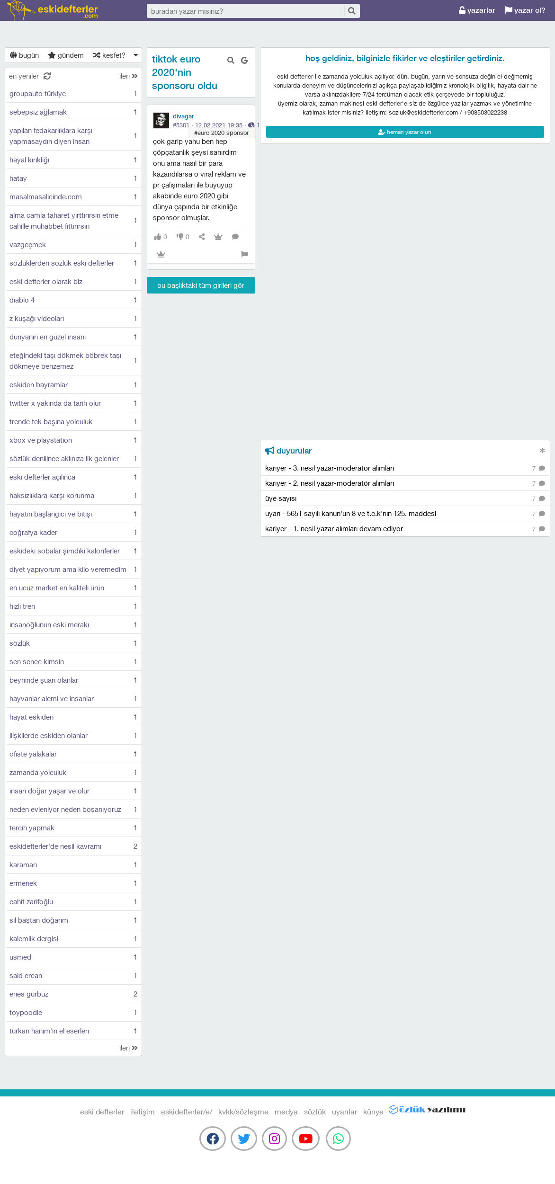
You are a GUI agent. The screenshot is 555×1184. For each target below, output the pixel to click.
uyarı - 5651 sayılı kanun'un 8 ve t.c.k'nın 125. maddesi (405, 513)
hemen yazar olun (404, 131)
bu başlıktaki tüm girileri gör (200, 285)
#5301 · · (216, 125)
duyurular (288, 450)
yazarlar (477, 10)
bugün (24, 55)
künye (373, 1111)
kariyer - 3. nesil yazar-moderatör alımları (405, 468)
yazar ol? (525, 10)
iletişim (142, 1111)
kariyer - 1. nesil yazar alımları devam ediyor (405, 529)
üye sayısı (405, 498)
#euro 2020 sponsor (221, 132)
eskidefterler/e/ (186, 1111)
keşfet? (109, 55)
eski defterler (52, 10)
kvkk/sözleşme (243, 1111)
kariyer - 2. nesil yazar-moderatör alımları (405, 483)
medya (286, 1111)
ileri (128, 75)
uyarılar (344, 1111)
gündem (66, 55)
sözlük (315, 1111)
